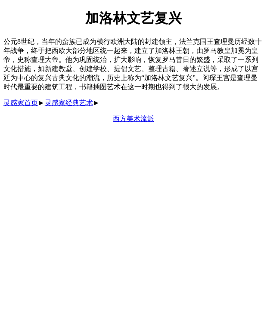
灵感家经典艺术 (69, 102)
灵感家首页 (20, 102)
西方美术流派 (133, 118)
